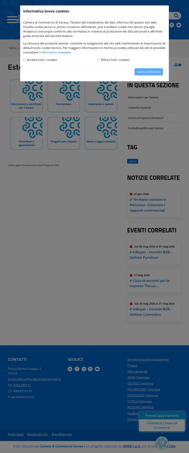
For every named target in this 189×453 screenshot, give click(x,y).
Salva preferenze (148, 72)
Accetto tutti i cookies (42, 60)
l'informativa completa (55, 52)
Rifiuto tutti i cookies (115, 60)
